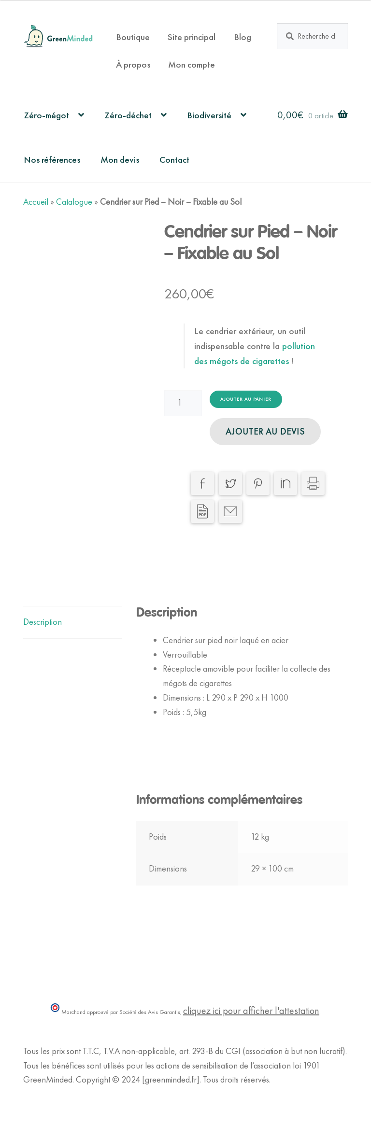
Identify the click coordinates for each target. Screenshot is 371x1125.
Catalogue (74, 202)
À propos (133, 64)
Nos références (52, 160)
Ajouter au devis (265, 431)
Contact (174, 160)
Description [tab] (42, 622)
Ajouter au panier (245, 399)
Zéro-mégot (46, 115)
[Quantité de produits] (183, 403)
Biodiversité (209, 115)
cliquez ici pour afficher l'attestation (251, 1010)
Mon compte (191, 64)
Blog (242, 37)
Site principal (191, 37)
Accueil (35, 202)
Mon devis (119, 160)
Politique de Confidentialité (68, 1094)
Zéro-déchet (128, 115)
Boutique (133, 37)
